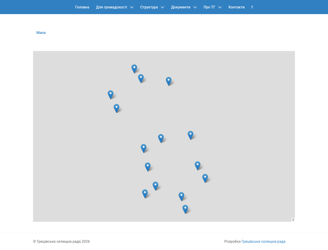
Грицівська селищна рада (263, 241)
